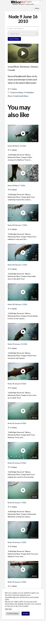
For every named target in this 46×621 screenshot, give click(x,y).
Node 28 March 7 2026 (16, 185)
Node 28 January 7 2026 (17, 502)
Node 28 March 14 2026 (17, 146)
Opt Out (8, 609)
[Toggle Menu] (36, 8)
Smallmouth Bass (20, 96)
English (27, 1)
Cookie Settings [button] (12, 613)
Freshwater (29, 92)
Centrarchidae (16, 92)
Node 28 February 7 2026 (17, 225)
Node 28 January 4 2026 (17, 582)
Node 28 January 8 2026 (17, 384)
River (10, 96)
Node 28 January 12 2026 (17, 344)
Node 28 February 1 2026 (17, 265)
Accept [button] (25, 613)
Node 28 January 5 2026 (17, 542)
